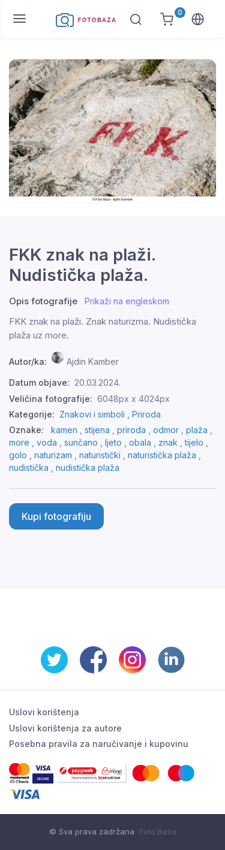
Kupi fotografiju (56, 516)
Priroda (146, 414)
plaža (197, 430)
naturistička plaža (162, 455)
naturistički (100, 455)
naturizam (53, 455)
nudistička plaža (87, 467)
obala (140, 442)
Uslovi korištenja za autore (65, 728)
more (19, 442)
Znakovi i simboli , (95, 414)
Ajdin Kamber (93, 361)
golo (18, 455)
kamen (64, 430)
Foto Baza (157, 831)
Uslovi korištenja (44, 712)
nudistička (29, 467)
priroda (131, 430)
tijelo (194, 442)
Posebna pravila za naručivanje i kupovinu (98, 744)
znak (168, 442)
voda (47, 442)
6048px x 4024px (133, 399)
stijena (97, 430)
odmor (166, 430)
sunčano (81, 442)
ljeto (113, 442)
